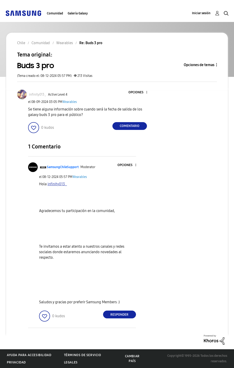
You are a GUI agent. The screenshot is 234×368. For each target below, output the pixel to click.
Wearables (69, 102)
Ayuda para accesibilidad (29, 355)
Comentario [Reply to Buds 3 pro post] (129, 126)
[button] (139, 92)
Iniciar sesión (201, 13)
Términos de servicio (82, 355)
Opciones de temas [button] (199, 65)
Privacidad (16, 362)
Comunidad (55, 13)
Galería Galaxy (78, 13)
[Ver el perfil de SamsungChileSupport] (63, 167)
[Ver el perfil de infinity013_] (37, 95)
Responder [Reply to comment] (119, 315)
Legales (71, 362)
